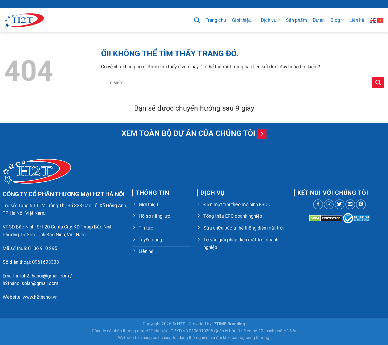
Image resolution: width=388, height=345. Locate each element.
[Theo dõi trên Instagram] (329, 204)
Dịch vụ (270, 20)
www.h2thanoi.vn (40, 297)
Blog (337, 20)
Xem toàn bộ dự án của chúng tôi (188, 133)
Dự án (319, 20)
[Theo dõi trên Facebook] (318, 204)
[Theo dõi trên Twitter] (339, 204)
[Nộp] (378, 82)
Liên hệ (356, 20)
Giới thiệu (243, 20)
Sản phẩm (296, 20)
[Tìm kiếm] (197, 20)
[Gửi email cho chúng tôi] (350, 204)
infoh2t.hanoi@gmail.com (42, 276)
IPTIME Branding (228, 323)
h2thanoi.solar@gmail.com (30, 283)
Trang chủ (216, 20)
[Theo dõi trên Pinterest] (361, 204)
